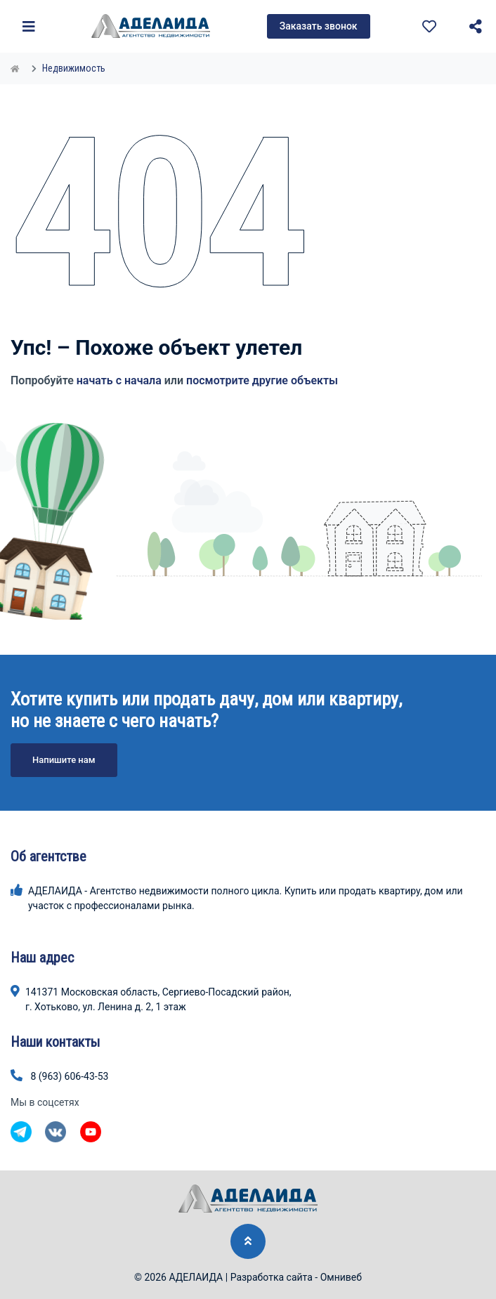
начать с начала (119, 380)
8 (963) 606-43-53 (69, 1076)
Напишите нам (64, 760)
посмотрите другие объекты (262, 380)
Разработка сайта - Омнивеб (296, 1277)
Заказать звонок (319, 26)
